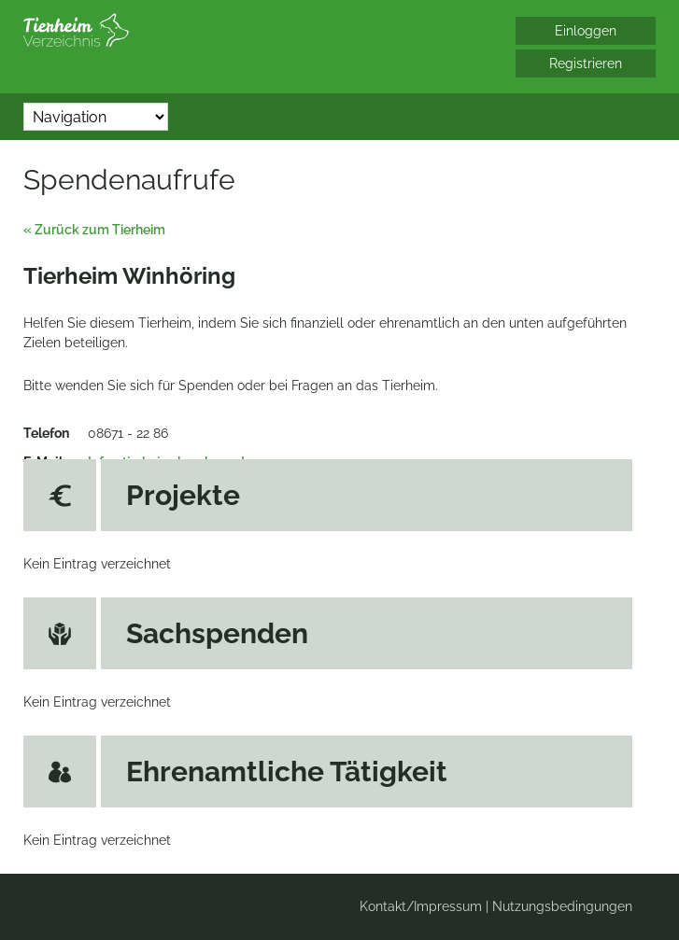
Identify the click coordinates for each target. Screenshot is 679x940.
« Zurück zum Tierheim (94, 229)
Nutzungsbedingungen (562, 906)
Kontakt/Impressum (421, 906)
